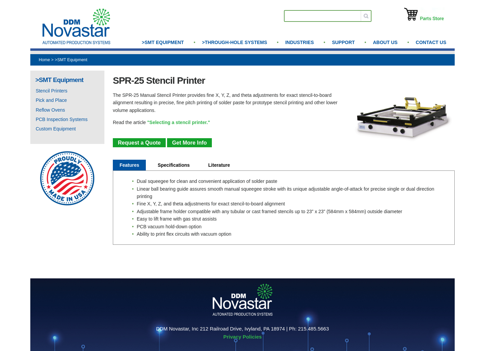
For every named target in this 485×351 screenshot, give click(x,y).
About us (385, 42)
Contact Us (431, 42)
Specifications (174, 165)
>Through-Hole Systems (234, 42)
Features (129, 165)
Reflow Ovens (50, 110)
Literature (219, 165)
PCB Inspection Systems (62, 119)
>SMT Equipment (163, 42)
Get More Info (189, 143)
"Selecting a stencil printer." (178, 122)
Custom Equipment (56, 128)
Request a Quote (139, 143)
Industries (299, 42)
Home (44, 59)
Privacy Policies (242, 337)
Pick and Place (51, 100)
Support (343, 42)
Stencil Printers (51, 90)
